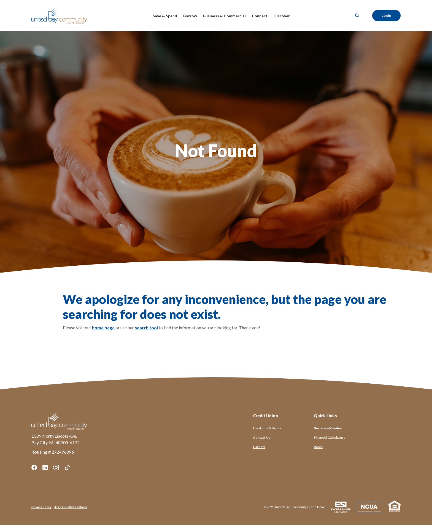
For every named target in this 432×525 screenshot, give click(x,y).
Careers (259, 447)
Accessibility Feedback (70, 507)
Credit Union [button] (265, 415)
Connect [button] (260, 16)
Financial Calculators (329, 437)
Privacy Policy (41, 507)
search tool (146, 327)
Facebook (34, 467)
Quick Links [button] (325, 415)
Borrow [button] (190, 16)
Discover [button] (282, 16)
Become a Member (328, 428)
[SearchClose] (357, 15)
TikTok (67, 467)
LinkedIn (45, 467)
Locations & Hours (267, 428)
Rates (318, 447)
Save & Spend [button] (165, 16)
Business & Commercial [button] (224, 16)
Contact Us (261, 437)
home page (103, 327)
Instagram (56, 467)
